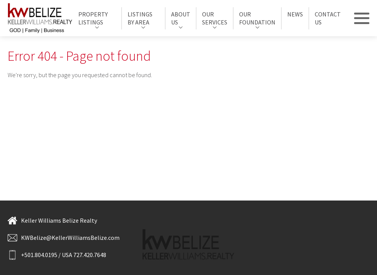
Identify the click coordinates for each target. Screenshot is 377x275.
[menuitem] (97, 18)
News (295, 14)
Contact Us (328, 18)
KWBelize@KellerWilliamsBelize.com (64, 238)
